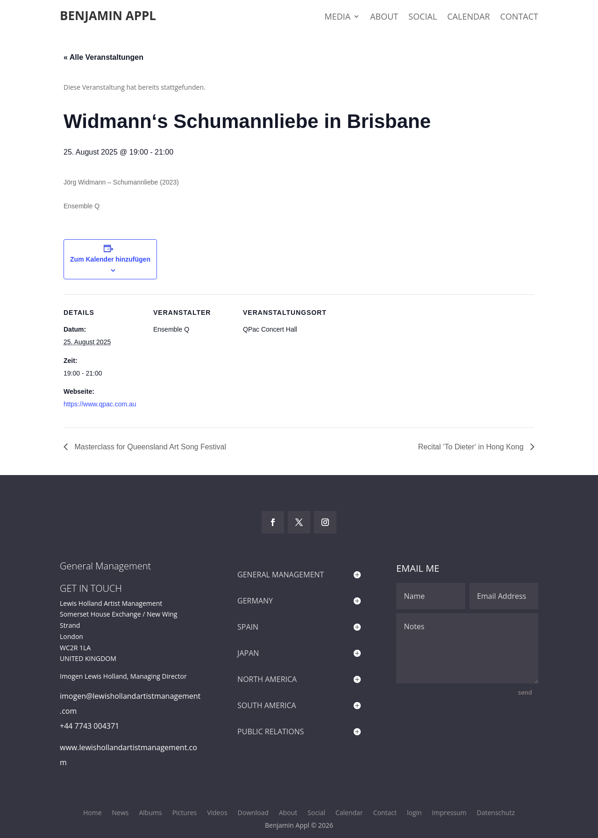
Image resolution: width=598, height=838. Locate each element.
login (414, 813)
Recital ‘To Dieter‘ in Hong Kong (472, 447)
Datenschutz (496, 813)
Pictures (184, 813)
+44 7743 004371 (89, 726)
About (384, 17)
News (120, 813)
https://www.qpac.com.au (100, 404)
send (525, 692)
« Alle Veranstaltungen (103, 57)
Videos (217, 813)
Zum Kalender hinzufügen (110, 259)
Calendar (468, 17)
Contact (519, 17)
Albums (150, 813)
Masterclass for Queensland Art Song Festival (149, 447)
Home (92, 813)
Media (338, 17)
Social (422, 17)
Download (253, 813)
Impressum (449, 813)
